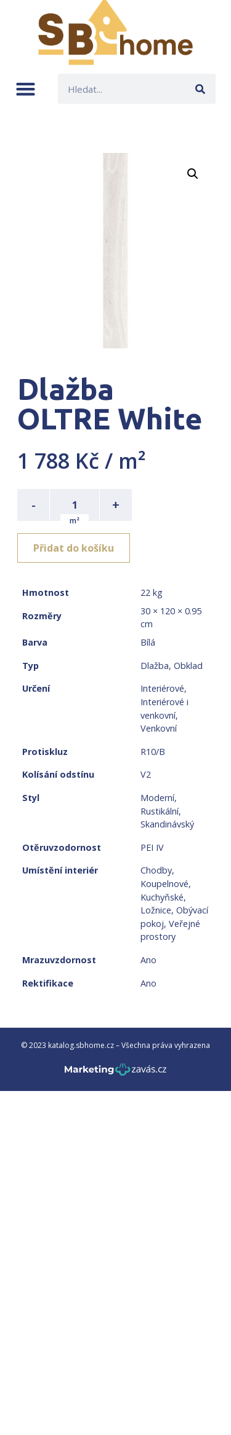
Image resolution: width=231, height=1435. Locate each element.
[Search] (200, 89)
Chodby (156, 870)
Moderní (157, 798)
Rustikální (159, 811)
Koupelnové (164, 884)
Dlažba (154, 665)
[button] (25, 89)
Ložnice (155, 910)
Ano (148, 960)
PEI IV (152, 847)
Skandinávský (167, 824)
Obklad (188, 665)
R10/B (152, 751)
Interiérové (162, 688)
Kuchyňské (162, 897)
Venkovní (158, 728)
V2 (145, 774)
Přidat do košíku (73, 548)
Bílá (147, 642)
